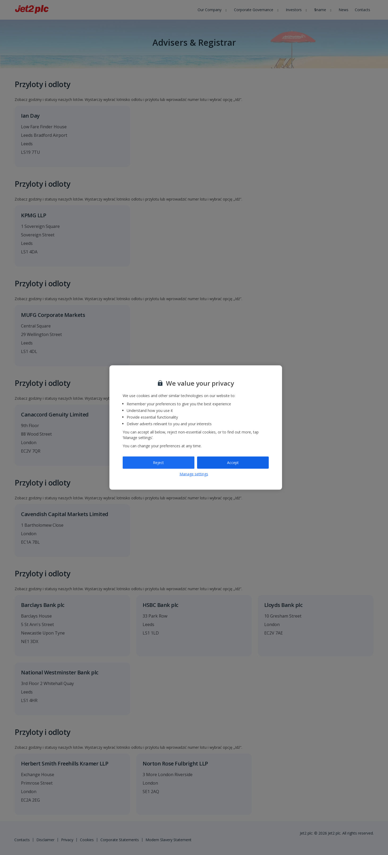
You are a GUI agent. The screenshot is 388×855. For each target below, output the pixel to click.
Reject (158, 462)
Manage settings (194, 473)
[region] (195, 427)
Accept (233, 462)
